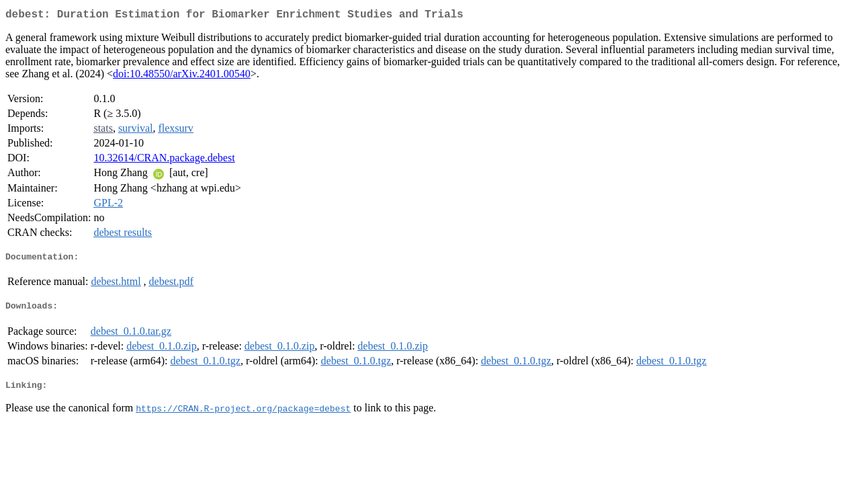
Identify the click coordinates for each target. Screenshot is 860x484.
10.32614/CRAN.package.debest (163, 160)
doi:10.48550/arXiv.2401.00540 (182, 76)
